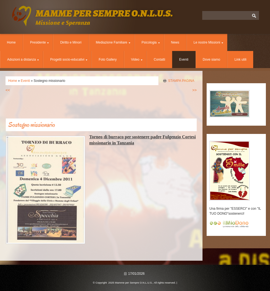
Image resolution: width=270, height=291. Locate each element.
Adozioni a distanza (23, 59)
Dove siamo (211, 59)
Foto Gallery (108, 59)
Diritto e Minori (70, 42)
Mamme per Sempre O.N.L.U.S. (104, 13)
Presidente (39, 42)
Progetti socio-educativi (68, 59)
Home (11, 42)
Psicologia (151, 42)
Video (136, 59)
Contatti (159, 59)
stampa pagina (181, 80)
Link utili (240, 59)
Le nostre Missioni (208, 42)
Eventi (183, 59)
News (175, 42)
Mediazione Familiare (113, 42)
